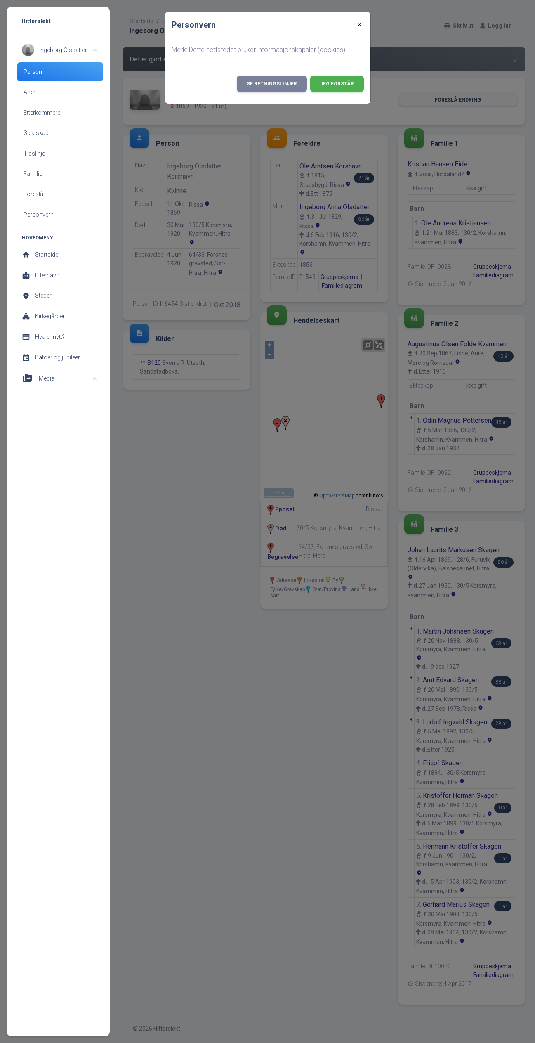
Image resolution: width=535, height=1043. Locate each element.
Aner (29, 92)
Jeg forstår (337, 84)
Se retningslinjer (272, 84)
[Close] (359, 25)
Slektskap (36, 133)
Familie (33, 173)
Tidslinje (34, 153)
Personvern (39, 214)
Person (33, 72)
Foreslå (33, 194)
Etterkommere (42, 112)
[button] (59, 50)
